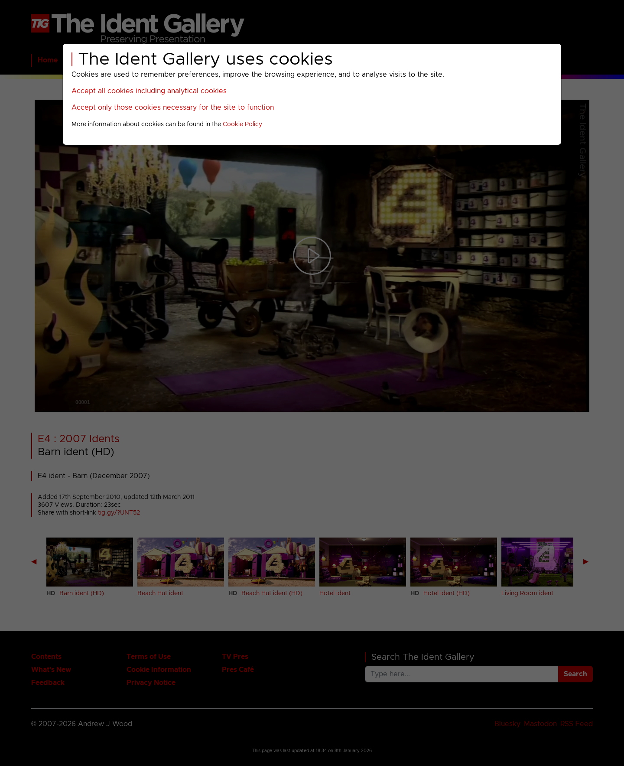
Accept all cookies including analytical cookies (149, 91)
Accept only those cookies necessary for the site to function (173, 107)
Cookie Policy (242, 124)
